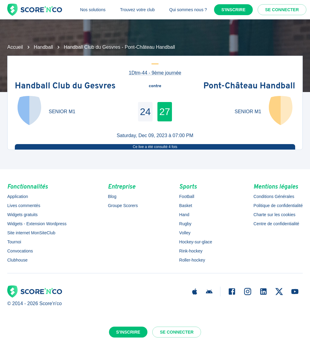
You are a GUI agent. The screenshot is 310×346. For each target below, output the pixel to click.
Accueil (15, 47)
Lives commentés (23, 205)
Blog (112, 196)
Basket (185, 205)
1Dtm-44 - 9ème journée (155, 72)
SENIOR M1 (62, 111)
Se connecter (282, 9)
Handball (43, 47)
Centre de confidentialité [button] (276, 223)
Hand (184, 214)
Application (17, 196)
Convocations (20, 251)
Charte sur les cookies (274, 214)
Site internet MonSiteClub (31, 232)
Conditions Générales (273, 196)
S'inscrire (233, 9)
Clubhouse (17, 260)
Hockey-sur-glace (195, 241)
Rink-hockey (191, 251)
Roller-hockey (192, 260)
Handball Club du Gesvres (65, 86)
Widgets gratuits (22, 214)
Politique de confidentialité (278, 205)
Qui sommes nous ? (188, 9)
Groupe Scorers (123, 205)
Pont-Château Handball (249, 86)
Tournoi (14, 241)
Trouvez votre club (137, 9)
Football (186, 196)
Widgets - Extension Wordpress (37, 223)
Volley (184, 232)
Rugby (185, 223)
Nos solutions (92, 9)
